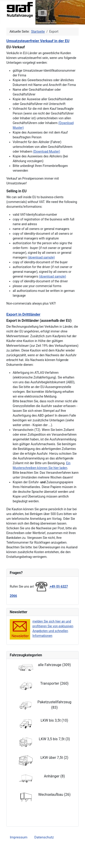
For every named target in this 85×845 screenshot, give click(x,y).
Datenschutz (44, 837)
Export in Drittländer (23, 314)
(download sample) (41, 257)
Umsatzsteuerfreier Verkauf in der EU (37, 41)
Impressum (18, 837)
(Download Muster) (46, 151)
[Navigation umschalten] (42, 13)
